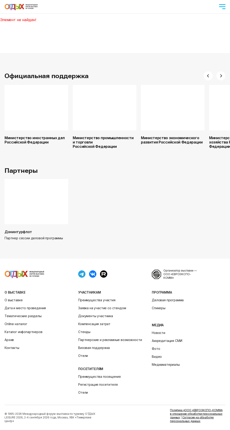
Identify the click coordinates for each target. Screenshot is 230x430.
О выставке (15, 292)
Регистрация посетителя (98, 384)
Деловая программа (168, 300)
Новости (158, 333)
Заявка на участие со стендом (102, 308)
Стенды (84, 332)
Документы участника (95, 316)
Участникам (89, 292)
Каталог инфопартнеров (23, 332)
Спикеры (158, 308)
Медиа (158, 325)
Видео (157, 356)
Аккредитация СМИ (167, 341)
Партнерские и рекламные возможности (110, 340)
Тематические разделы (23, 316)
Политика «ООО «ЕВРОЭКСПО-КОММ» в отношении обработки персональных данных (196, 413)
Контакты (12, 348)
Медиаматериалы (166, 364)
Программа (162, 292)
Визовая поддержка (94, 348)
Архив (9, 340)
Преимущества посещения (99, 376)
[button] (208, 75)
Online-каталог (16, 324)
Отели (83, 356)
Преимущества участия (96, 300)
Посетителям (90, 369)
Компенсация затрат (94, 324)
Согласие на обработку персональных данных (192, 419)
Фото (156, 349)
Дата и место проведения (25, 308)
